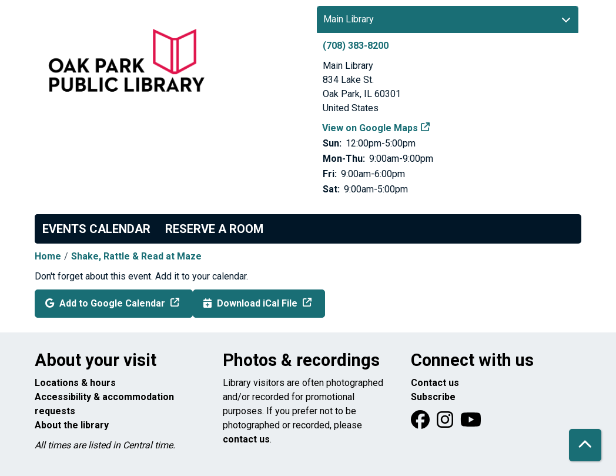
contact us (246, 439)
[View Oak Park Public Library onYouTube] (470, 423)
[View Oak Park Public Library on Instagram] (446, 423)
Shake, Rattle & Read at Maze (136, 256)
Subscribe (433, 396)
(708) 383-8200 (356, 45)
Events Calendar (96, 229)
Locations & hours (75, 382)
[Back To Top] (585, 445)
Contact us (435, 382)
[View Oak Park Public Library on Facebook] (421, 423)
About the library (72, 425)
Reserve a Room (214, 229)
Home (48, 256)
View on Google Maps (370, 128)
